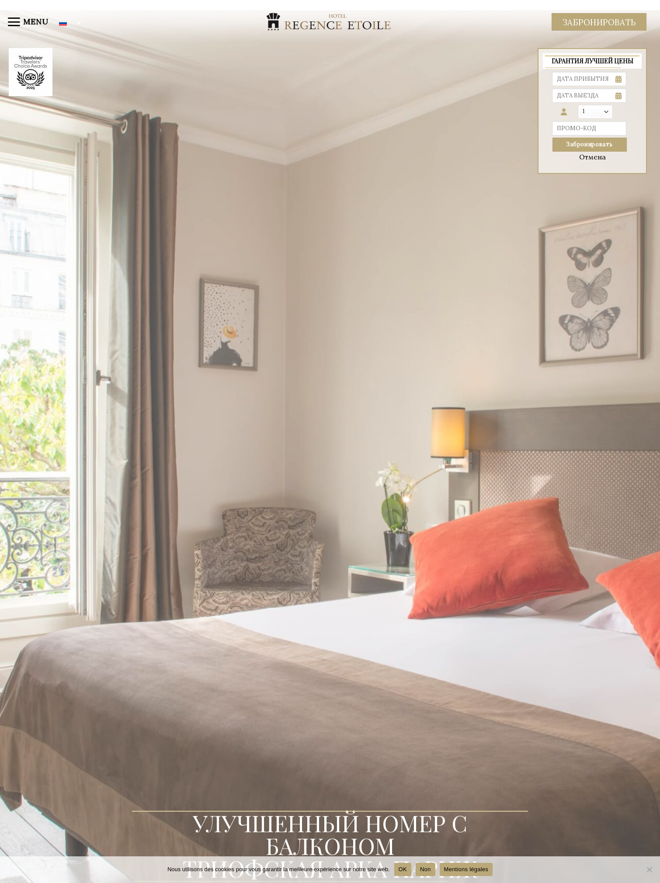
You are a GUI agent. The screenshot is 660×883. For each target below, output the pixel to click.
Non (425, 869)
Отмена (592, 156)
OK (403, 869)
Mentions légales (466, 869)
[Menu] (28, 22)
